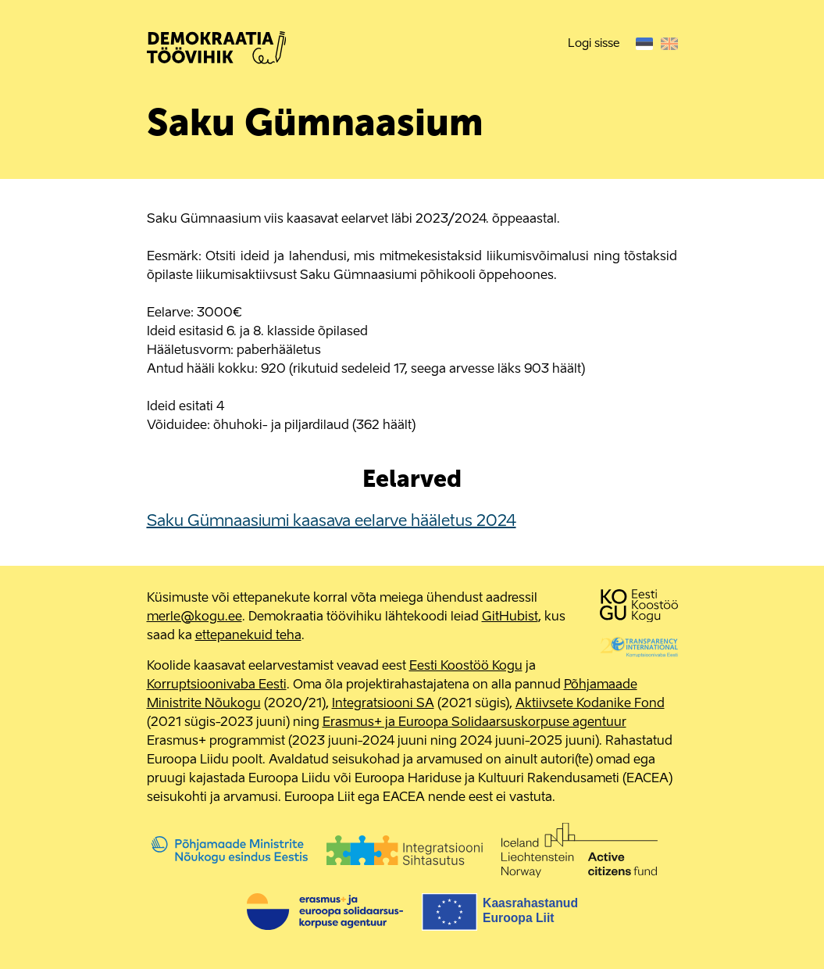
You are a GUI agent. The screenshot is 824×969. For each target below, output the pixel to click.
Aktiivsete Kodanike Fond (590, 704)
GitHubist (510, 617)
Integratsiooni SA (383, 704)
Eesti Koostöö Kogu (466, 666)
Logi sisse (593, 43)
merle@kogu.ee (194, 617)
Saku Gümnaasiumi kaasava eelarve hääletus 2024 (331, 522)
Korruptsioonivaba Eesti (217, 685)
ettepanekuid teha (248, 636)
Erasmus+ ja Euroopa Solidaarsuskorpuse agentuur (474, 723)
